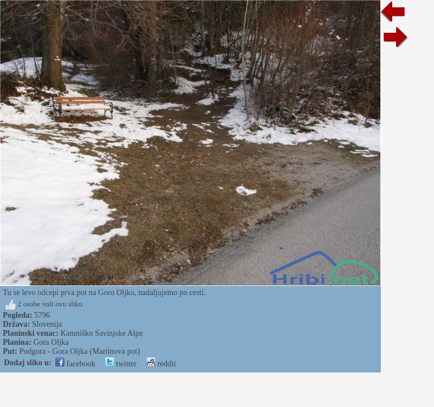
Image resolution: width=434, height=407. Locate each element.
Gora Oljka (51, 342)
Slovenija (47, 324)
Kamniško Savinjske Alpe (101, 333)
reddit (161, 364)
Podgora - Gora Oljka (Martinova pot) (79, 351)
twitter (121, 364)
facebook (75, 364)
